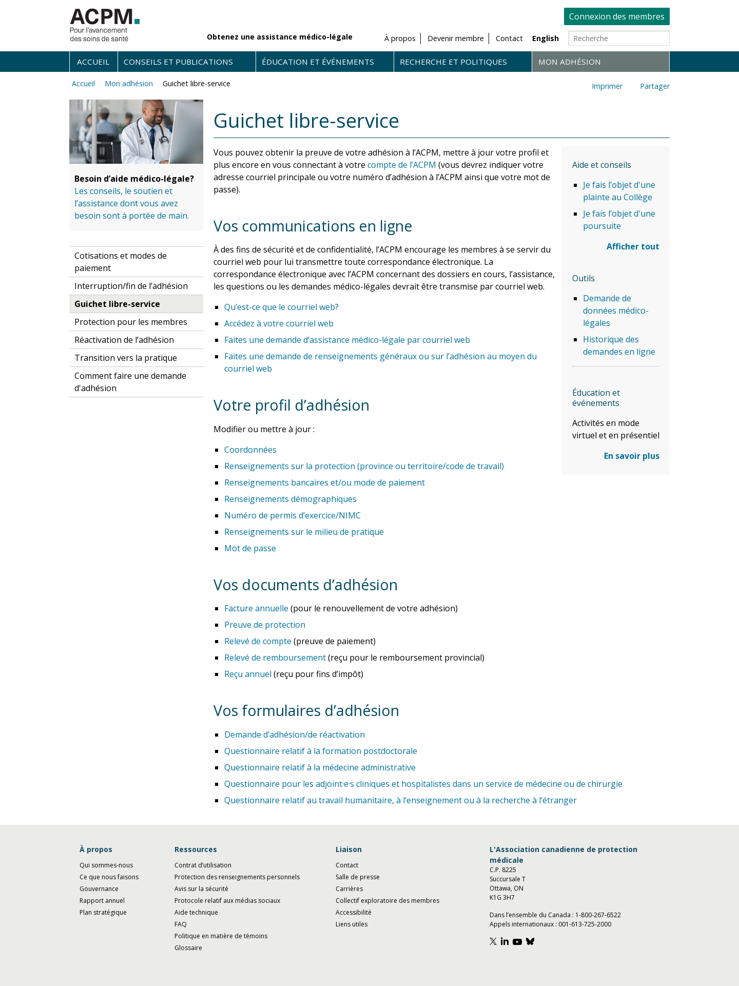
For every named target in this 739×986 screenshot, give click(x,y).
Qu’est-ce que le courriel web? (281, 307)
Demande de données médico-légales (616, 310)
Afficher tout (633, 246)
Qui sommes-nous (106, 865)
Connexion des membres (617, 16)
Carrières (349, 888)
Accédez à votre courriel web (279, 323)
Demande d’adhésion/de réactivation (294, 734)
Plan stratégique (103, 912)
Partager (655, 86)
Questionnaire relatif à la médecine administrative (320, 767)
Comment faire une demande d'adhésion (130, 382)
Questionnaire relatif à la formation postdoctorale (320, 751)
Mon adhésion (569, 61)
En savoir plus (631, 455)
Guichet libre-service (196, 83)
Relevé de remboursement (275, 657)
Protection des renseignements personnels (237, 877)
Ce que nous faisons (109, 877)
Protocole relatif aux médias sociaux (227, 900)
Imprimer (607, 86)
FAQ (180, 924)
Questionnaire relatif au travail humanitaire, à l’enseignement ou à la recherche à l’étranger (400, 800)
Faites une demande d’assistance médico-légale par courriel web (347, 339)
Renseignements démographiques (290, 499)
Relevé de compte (257, 641)
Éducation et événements (318, 61)
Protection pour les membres (130, 321)
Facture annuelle (256, 608)
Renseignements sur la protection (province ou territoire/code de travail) (364, 466)
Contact (347, 865)
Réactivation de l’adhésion (124, 339)
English (545, 38)
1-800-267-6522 (598, 915)
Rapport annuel (102, 900)
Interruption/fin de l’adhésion (131, 286)
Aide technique (196, 912)
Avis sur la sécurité (201, 888)
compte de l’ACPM (401, 164)
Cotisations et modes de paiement (120, 262)
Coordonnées (250, 449)
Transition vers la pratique (125, 357)
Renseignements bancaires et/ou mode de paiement (324, 482)
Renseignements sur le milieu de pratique (304, 531)
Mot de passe (250, 548)
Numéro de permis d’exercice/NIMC (292, 515)
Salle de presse (358, 877)
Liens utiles (351, 924)
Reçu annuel (247, 674)
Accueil (93, 61)
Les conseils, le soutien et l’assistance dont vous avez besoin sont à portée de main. (131, 203)
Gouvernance (99, 888)
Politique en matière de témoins (220, 936)
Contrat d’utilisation (202, 865)
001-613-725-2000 (584, 924)
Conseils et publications (178, 61)
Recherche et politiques (453, 61)
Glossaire (188, 947)
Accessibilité (354, 912)
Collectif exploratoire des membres (387, 900)
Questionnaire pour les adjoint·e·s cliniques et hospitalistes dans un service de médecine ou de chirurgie (423, 783)
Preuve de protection (264, 624)
